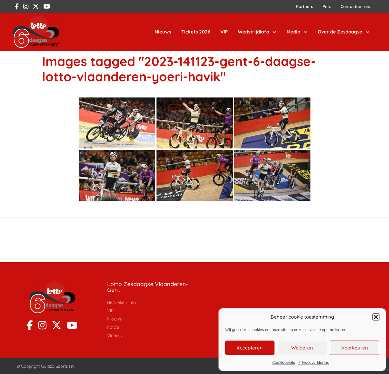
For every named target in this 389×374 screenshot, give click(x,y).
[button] (376, 317)
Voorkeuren (354, 348)
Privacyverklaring (313, 362)
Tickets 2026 (195, 32)
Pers (327, 6)
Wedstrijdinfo (257, 32)
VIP (224, 32)
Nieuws (163, 32)
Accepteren (250, 348)
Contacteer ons (356, 6)
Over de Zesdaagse (344, 32)
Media (297, 32)
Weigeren (302, 348)
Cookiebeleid (283, 362)
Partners (304, 6)
